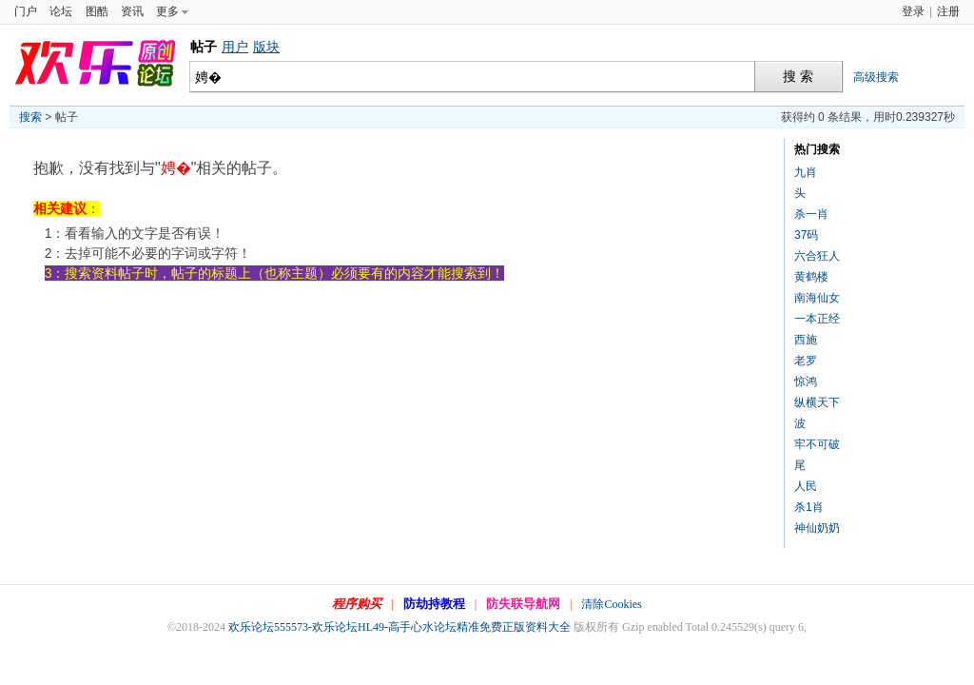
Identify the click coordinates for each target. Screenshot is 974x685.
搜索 (30, 117)
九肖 (805, 172)
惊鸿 (805, 381)
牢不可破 (817, 444)
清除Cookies (611, 604)
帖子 (203, 46)
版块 (266, 46)
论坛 (60, 11)
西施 (805, 339)
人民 (805, 486)
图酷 (97, 11)
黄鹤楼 (811, 277)
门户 (25, 11)
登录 (913, 11)
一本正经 (817, 318)
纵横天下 (817, 402)
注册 (948, 11)
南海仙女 (817, 297)
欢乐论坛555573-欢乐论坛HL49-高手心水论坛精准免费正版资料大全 (399, 627)
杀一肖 (811, 214)
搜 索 (798, 76)
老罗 (805, 360)
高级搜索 (876, 77)
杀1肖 (809, 507)
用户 (235, 46)
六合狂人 (817, 256)
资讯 (132, 11)
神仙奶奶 (817, 528)
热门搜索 (817, 149)
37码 (806, 235)
